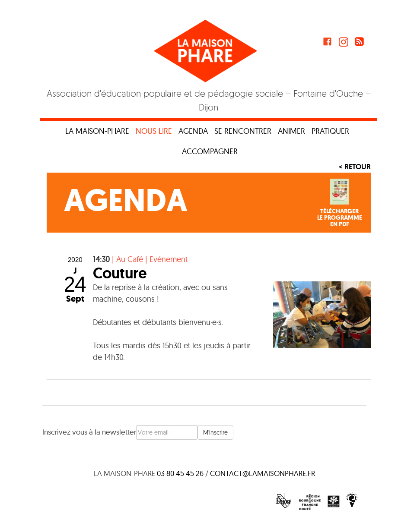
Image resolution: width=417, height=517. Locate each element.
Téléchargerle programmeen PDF (339, 218)
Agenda (193, 131)
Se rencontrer (242, 131)
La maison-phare (97, 131)
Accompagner (210, 151)
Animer (291, 131)
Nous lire (154, 131)
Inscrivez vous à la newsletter (89, 431)
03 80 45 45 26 (180, 473)
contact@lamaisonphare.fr (262, 473)
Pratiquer (330, 131)
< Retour (355, 166)
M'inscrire (215, 432)
